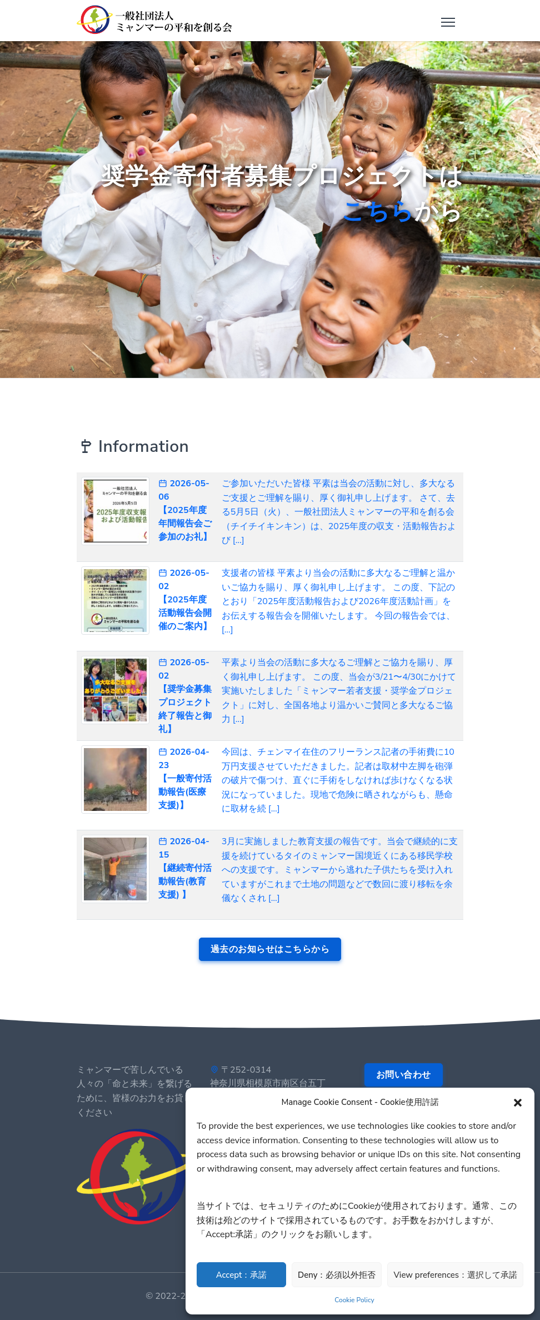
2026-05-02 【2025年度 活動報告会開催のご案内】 (185, 599)
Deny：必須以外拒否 (337, 1275)
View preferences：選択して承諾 (455, 1275)
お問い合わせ (403, 1075)
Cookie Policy (354, 1300)
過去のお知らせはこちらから (270, 949)
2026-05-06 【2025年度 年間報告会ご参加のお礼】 (185, 510)
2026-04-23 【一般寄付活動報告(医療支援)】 (185, 778)
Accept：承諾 (241, 1275)
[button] (517, 1102)
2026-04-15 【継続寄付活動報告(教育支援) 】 (185, 868)
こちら (377, 211)
